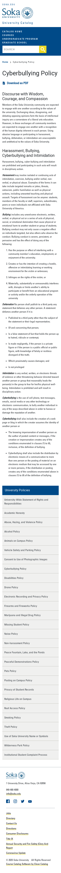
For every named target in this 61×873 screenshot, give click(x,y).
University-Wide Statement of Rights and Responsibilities (26, 501)
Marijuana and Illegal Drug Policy (22, 615)
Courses (8, 35)
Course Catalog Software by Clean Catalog (27, 863)
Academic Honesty (14, 512)
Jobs (8, 813)
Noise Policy (11, 633)
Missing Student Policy (16, 624)
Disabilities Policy (13, 577)
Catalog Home (12, 31)
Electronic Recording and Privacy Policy (26, 596)
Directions (11, 828)
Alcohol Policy (12, 531)
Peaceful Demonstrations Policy (21, 661)
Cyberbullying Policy (15, 568)
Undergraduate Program (20, 39)
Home (6, 62)
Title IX (9, 838)
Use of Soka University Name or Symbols (26, 736)
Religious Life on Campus (17, 698)
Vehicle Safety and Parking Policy (22, 550)
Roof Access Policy (14, 708)
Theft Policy (10, 726)
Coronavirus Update (16, 852)
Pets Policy (10, 671)
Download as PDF (17, 83)
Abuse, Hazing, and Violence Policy (23, 522)
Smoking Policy (12, 717)
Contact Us (11, 823)
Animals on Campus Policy (18, 540)
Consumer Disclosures (17, 833)
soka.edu (8, 4)
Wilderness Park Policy (16, 745)
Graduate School (14, 42)
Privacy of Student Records (19, 689)
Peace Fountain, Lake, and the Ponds (24, 652)
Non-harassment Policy (17, 643)
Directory (10, 818)
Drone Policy (11, 587)
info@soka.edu (13, 793)
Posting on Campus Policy (18, 680)
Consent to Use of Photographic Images (25, 559)
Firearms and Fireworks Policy (20, 605)
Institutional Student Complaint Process (25, 754)
